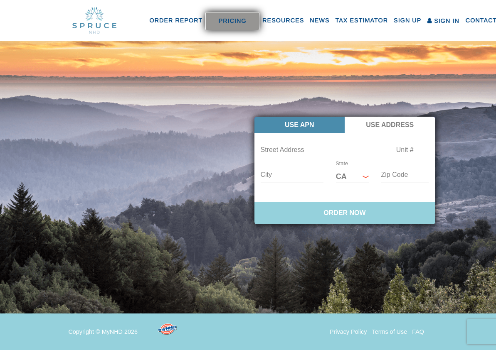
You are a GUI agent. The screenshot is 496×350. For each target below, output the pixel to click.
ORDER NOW (344, 212)
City (266, 174)
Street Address (282, 149)
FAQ (418, 331)
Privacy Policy (348, 331)
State (342, 163)
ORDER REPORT (176, 20)
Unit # (405, 149)
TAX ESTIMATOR (362, 20)
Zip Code (394, 174)
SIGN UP (407, 20)
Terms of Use (389, 331)
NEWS (319, 20)
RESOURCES (283, 20)
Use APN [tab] (299, 124)
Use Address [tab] (390, 124)
